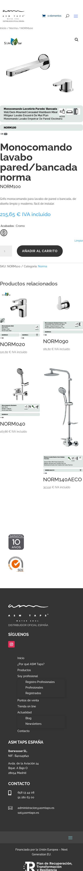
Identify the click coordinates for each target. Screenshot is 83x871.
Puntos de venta (28, 700)
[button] (76, 39)
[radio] (4, 233)
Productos (24, 670)
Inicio (3, 28)
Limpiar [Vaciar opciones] (79, 240)
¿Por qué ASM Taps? (31, 664)
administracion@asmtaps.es (36, 808)
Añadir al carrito (40, 251)
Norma (13, 28)
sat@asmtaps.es (28, 812)
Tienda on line (26, 706)
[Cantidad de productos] (6, 251)
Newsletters (33, 723)
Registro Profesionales (40, 682)
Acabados (7, 226)
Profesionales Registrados (34, 690)
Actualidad (24, 712)
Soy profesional (27, 676)
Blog (28, 718)
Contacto (23, 731)
